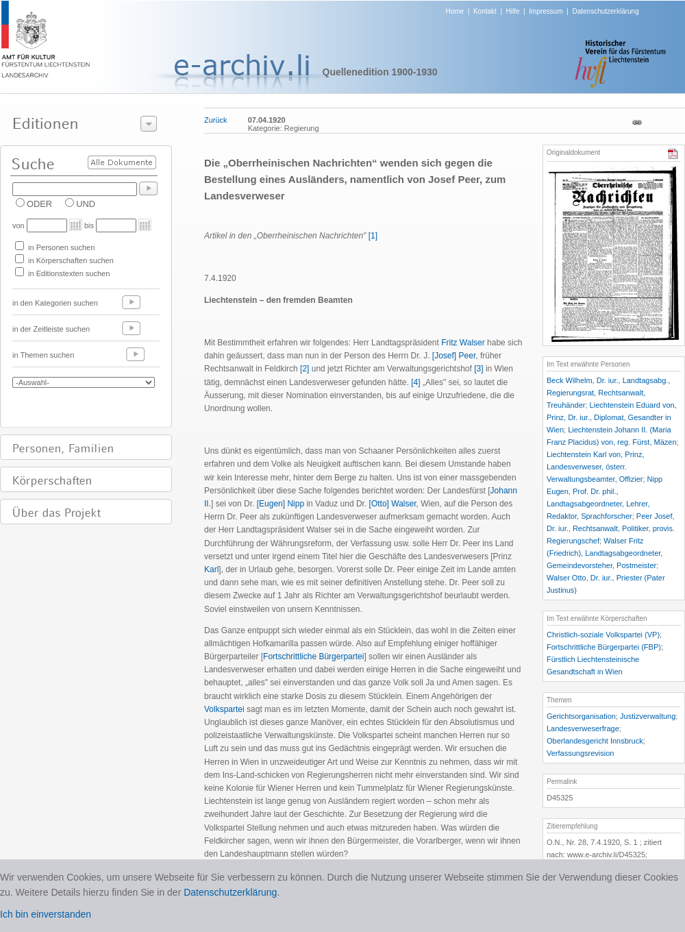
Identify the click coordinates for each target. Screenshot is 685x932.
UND (85, 204)
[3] (478, 368)
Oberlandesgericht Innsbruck (595, 741)
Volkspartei (224, 709)
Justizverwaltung (647, 716)
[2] (304, 368)
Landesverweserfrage (583, 728)
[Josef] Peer (453, 355)
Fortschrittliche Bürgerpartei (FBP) (604, 647)
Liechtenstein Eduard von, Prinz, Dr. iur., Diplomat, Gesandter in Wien (612, 417)
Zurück (215, 120)
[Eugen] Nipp (280, 503)
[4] (415, 382)
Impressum (545, 11)
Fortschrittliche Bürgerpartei (313, 656)
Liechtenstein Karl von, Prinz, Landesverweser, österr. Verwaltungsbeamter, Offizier (595, 466)
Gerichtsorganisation (581, 716)
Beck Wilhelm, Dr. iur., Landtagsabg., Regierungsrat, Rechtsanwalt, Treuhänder (608, 392)
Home (455, 11)
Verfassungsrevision (580, 753)
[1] (373, 236)
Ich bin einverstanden (45, 914)
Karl (211, 569)
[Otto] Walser (392, 503)
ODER (39, 204)
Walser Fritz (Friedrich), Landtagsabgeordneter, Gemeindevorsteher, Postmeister (604, 553)
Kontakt (485, 11)
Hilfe (513, 11)
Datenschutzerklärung (605, 11)
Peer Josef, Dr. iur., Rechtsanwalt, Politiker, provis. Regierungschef (611, 528)
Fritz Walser (463, 342)
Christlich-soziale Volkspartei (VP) (603, 634)
